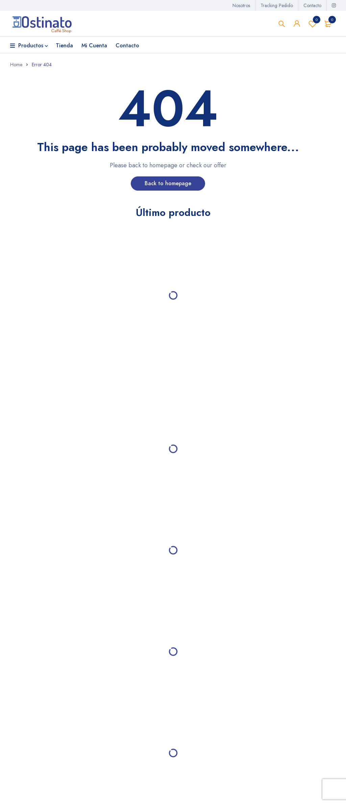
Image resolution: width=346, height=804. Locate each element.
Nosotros (241, 5)
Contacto (312, 5)
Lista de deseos (312, 23)
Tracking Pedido (277, 5)
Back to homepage (168, 184)
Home (16, 65)
